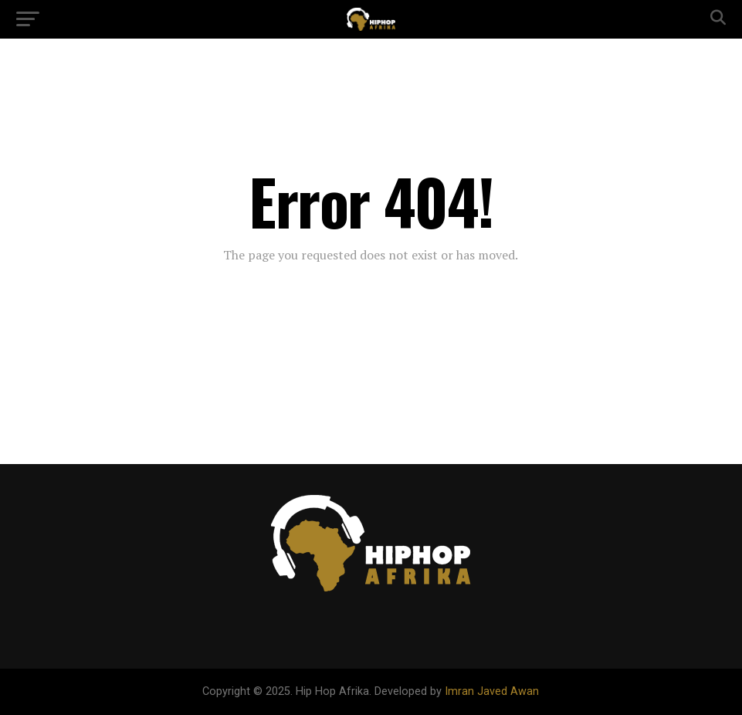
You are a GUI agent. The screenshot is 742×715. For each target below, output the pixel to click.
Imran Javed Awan (492, 691)
